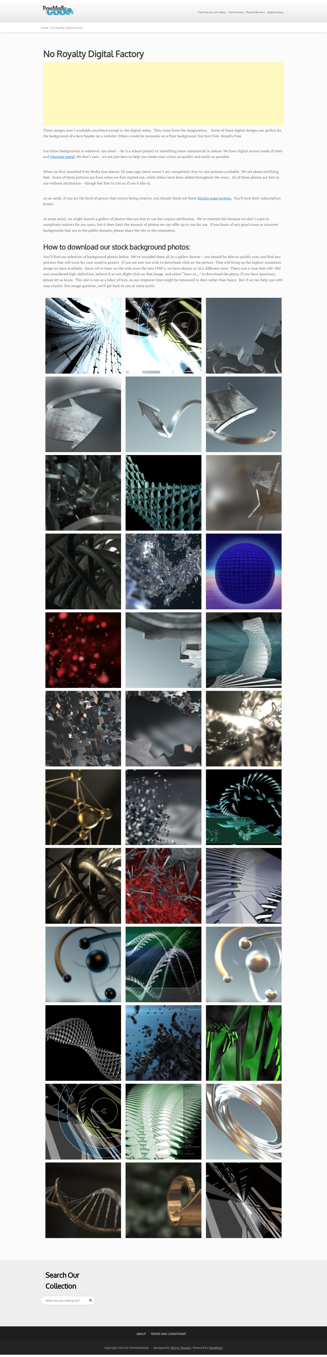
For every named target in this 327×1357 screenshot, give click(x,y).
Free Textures (236, 12)
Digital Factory (275, 12)
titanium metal (62, 156)
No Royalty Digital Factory (93, 53)
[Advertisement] (163, 94)
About (141, 1334)
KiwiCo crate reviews (214, 198)
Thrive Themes (181, 1348)
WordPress (216, 1348)
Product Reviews (255, 12)
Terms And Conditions (168, 1334)
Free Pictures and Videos (212, 12)
